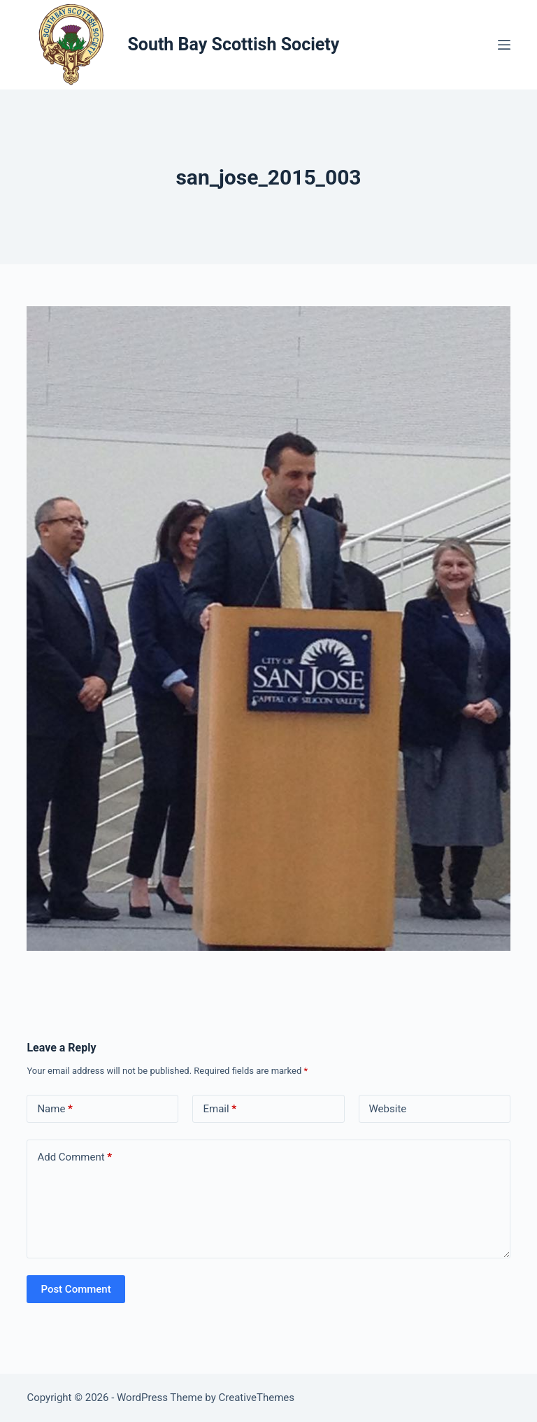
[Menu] (504, 44)
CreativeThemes (257, 1397)
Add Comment (74, 1157)
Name (55, 1109)
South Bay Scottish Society (233, 44)
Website (388, 1109)
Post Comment (75, 1289)
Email (219, 1109)
